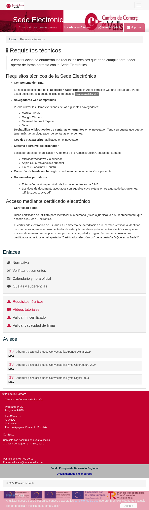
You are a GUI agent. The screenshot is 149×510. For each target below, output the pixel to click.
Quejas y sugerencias (30, 286)
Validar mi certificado (29, 317)
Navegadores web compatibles (35, 100)
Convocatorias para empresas (38, 27)
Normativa (21, 263)
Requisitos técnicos (28, 302)
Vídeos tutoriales (26, 310)
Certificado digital (26, 207)
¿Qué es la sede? (108, 27)
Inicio (12, 39)
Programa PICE (14, 406)
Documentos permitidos (30, 177)
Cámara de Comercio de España (24, 399)
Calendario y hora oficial (32, 279)
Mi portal (134, 27)
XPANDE (10, 419)
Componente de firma (28, 82)
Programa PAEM (14, 410)
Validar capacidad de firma (34, 325)
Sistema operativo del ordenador (36, 145)
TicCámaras (12, 423)
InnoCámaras (12, 416)
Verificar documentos (29, 271)
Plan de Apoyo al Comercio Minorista (26, 427)
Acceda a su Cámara (77, 27)
